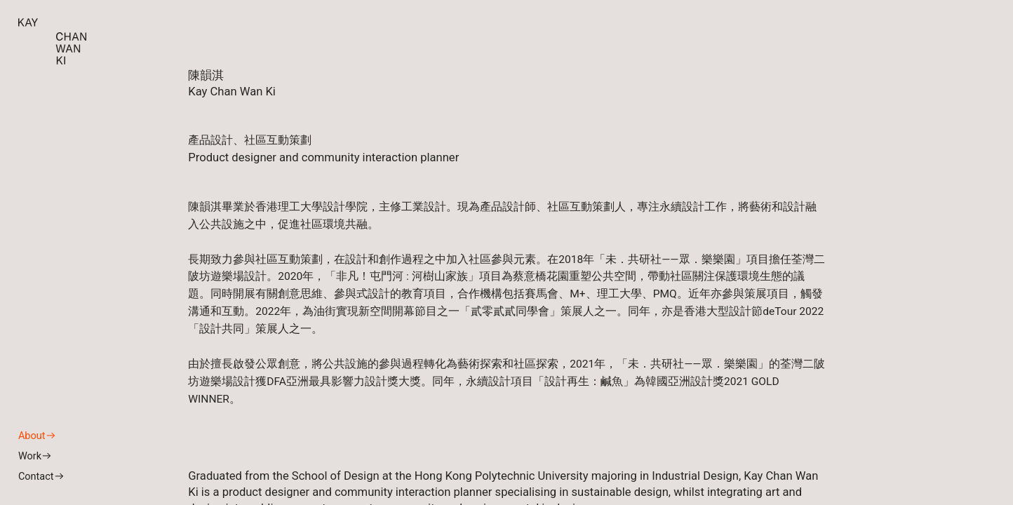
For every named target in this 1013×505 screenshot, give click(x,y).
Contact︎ (41, 477)
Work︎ (35, 456)
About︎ (37, 436)
